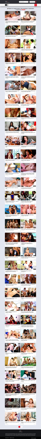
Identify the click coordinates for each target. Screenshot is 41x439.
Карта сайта (6, 437)
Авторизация (33, 1)
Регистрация (27, 1)
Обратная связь (11, 437)
